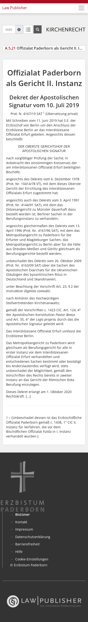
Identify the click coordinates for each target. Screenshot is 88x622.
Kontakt (21, 522)
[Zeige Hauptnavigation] (81, 8)
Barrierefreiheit (27, 544)
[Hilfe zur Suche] (19, 29)
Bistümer (22, 514)
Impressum (24, 529)
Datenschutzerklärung (32, 537)
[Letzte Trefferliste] (28, 29)
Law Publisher (14, 7)
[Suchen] (37, 29)
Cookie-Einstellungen (31, 559)
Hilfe (19, 551)
